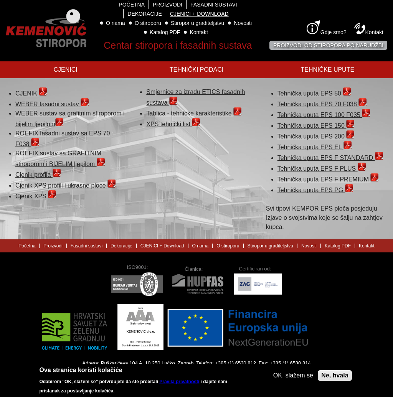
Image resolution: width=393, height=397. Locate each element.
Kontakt (199, 32)
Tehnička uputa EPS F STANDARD (330, 158)
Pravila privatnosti (179, 383)
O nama (115, 23)
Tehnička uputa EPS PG (315, 190)
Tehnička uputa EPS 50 (314, 93)
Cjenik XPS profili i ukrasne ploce (65, 185)
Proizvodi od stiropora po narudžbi (328, 45)
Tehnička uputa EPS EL (314, 147)
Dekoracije (144, 14)
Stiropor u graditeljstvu (197, 23)
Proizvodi (167, 5)
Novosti (243, 23)
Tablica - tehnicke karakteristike (193, 113)
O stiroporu (148, 23)
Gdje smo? (333, 32)
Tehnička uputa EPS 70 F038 (322, 104)
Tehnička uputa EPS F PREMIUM (328, 179)
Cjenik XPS (35, 196)
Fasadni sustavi (213, 5)
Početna (132, 5)
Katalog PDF (165, 32)
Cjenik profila (38, 174)
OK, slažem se (293, 377)
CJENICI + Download (199, 14)
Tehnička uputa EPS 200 (316, 136)
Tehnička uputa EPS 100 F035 (323, 115)
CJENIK (31, 93)
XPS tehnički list (173, 124)
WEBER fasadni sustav (52, 104)
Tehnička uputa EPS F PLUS (321, 168)
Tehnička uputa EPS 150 (316, 125)
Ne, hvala (334, 377)
